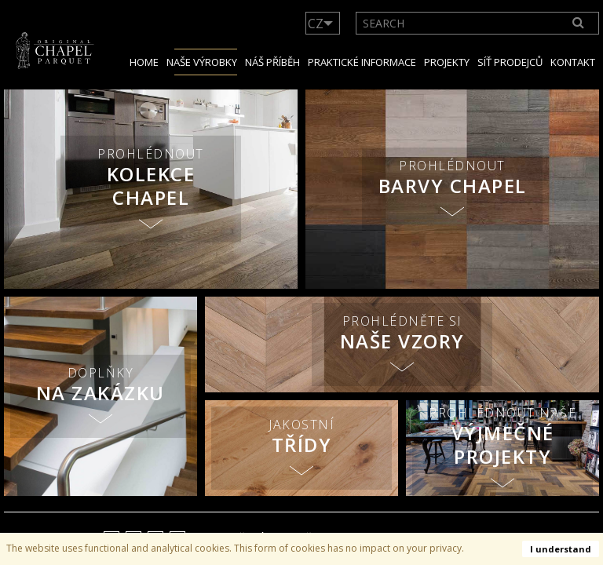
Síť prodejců (510, 62)
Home (144, 62)
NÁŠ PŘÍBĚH (272, 62)
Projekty (447, 62)
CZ (315, 23)
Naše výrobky (201, 62)
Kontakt (572, 62)
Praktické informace (362, 62)
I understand (560, 549)
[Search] (578, 23)
